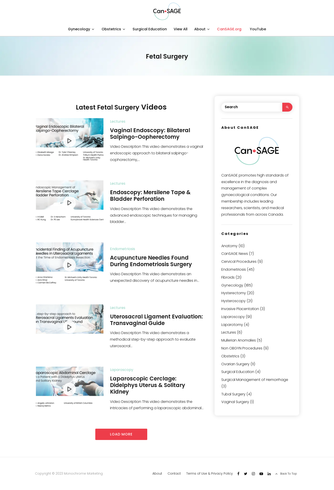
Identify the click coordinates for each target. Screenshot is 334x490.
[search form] (251, 107)
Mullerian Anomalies (238, 340)
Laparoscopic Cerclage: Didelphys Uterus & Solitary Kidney (156, 385)
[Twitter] (246, 474)
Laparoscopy (130, 369)
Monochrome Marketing (83, 473)
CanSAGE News (234, 253)
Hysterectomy (233, 293)
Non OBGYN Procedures (241, 348)
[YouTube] (257, 29)
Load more (121, 434)
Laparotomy (232, 324)
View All (180, 29)
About (200, 29)
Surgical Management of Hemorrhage (254, 379)
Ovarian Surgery (235, 364)
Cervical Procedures (239, 261)
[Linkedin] (269, 474)
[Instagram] (253, 474)
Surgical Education (150, 29)
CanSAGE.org (229, 29)
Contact (174, 473)
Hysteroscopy (233, 301)
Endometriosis (131, 248)
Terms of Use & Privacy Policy (209, 473)
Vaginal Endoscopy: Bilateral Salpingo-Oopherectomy (159, 133)
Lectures (127, 121)
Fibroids (228, 277)
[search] (287, 107)
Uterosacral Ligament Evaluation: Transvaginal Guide (165, 320)
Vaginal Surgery (235, 401)
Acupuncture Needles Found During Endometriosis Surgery (160, 261)
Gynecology (79, 29)
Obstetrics (111, 29)
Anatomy (229, 246)
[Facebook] (238, 474)
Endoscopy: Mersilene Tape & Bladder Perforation (159, 195)
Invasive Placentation (240, 308)
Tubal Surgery (233, 394)
